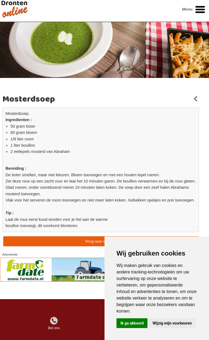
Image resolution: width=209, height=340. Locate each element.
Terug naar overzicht (101, 241)
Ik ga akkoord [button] (132, 323)
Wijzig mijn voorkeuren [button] (172, 323)
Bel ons (54, 328)
